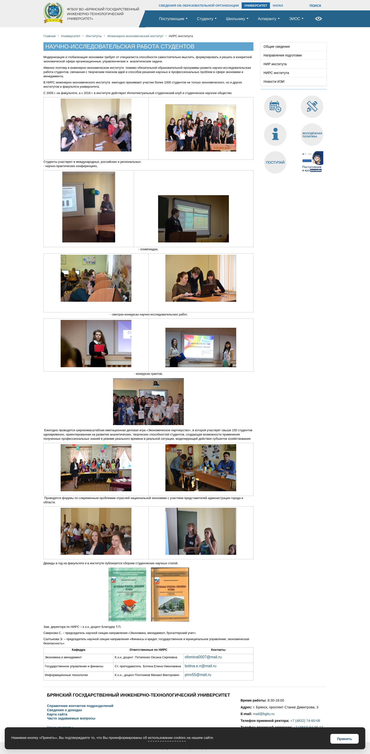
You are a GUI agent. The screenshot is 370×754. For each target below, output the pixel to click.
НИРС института (276, 73)
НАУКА (278, 5)
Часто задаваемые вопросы (71, 718)
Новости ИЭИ (274, 81)
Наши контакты (60, 727)
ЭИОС (294, 19)
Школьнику (235, 19)
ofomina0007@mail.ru (203, 657)
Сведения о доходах (64, 710)
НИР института (275, 64)
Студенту (205, 19)
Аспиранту (267, 19)
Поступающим (171, 19)
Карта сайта (57, 714)
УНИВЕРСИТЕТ (255, 5)
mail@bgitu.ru (263, 714)
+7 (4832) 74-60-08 (305, 721)
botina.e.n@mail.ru (201, 666)
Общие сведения (277, 46)
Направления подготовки (283, 55)
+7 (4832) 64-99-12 (308, 727)
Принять (344, 739)
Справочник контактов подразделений (80, 706)
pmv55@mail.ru (198, 675)
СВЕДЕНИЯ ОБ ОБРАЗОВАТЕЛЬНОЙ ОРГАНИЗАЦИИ (199, 5)
